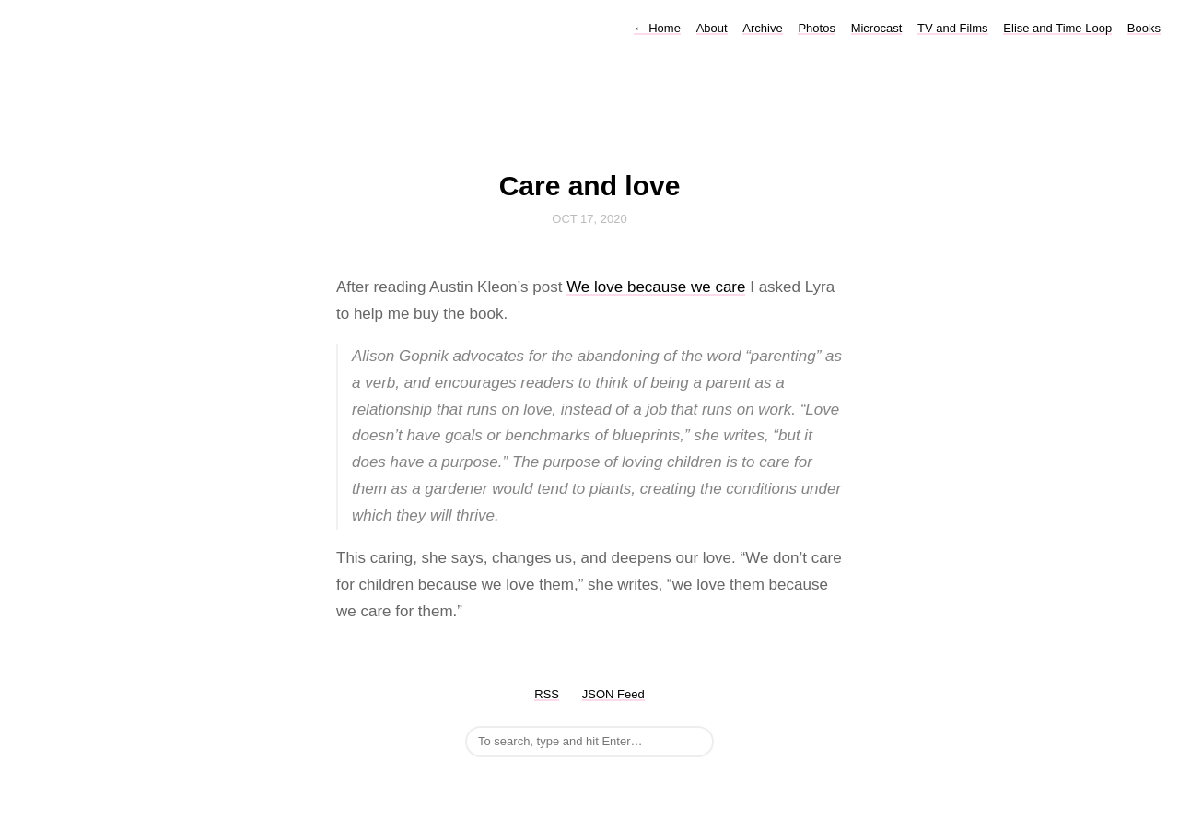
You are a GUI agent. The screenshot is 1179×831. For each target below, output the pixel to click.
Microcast (877, 28)
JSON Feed (613, 694)
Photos (816, 28)
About (712, 28)
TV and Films (952, 28)
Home (657, 28)
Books (1144, 28)
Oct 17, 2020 (589, 219)
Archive (762, 28)
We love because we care (655, 287)
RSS (546, 694)
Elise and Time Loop (1057, 28)
